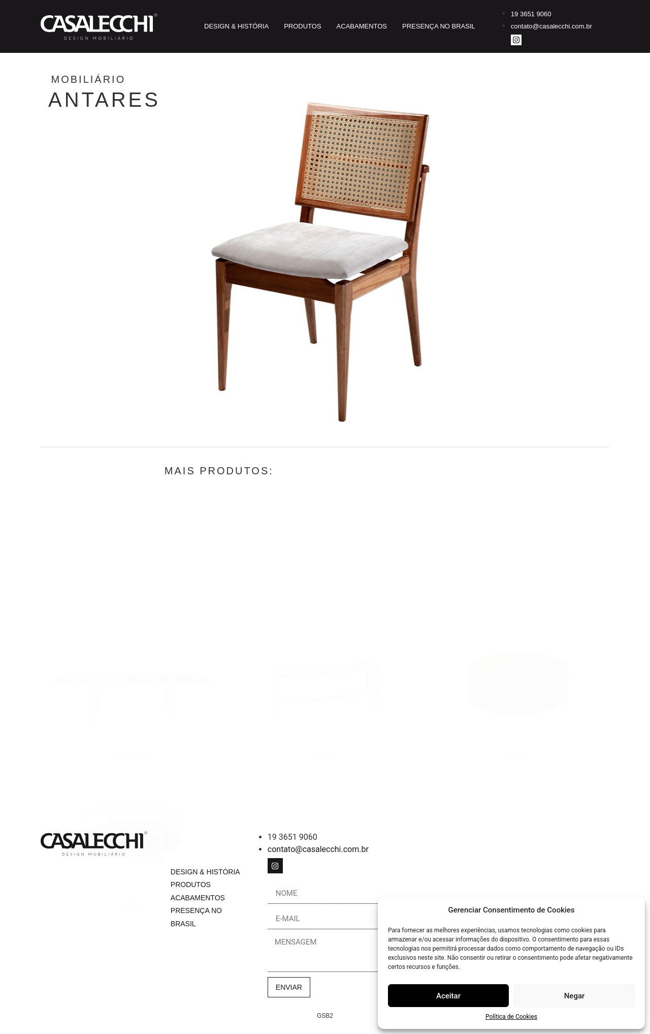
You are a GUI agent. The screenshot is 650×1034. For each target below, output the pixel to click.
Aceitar (448, 995)
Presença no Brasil (438, 26)
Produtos (302, 26)
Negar (574, 995)
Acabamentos (362, 26)
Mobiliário (128, 79)
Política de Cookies (511, 1016)
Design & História (236, 26)
